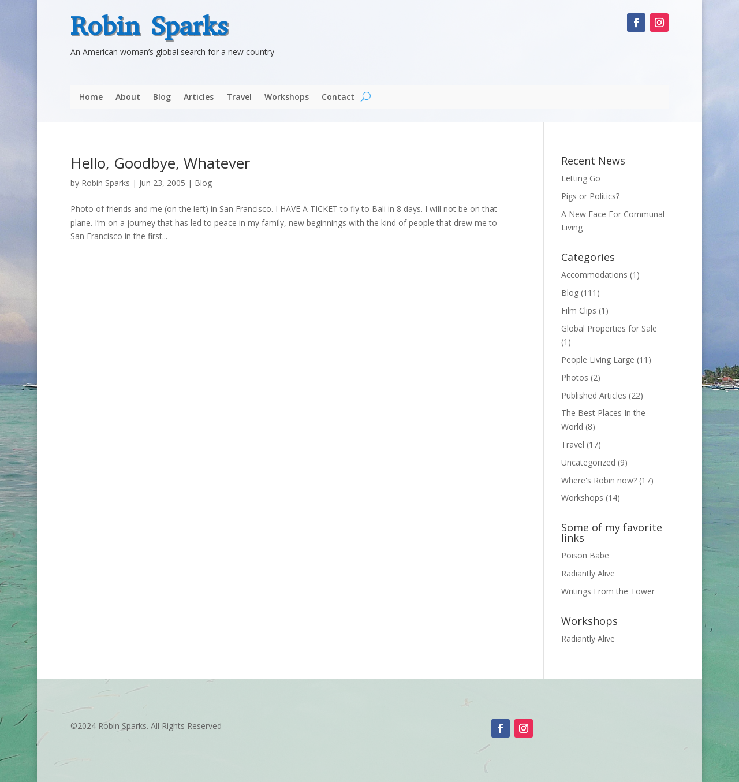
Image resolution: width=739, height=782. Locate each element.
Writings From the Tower (608, 591)
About (127, 97)
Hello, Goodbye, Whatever (160, 162)
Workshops (286, 97)
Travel (239, 97)
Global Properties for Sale (609, 328)
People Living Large (598, 359)
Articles (199, 97)
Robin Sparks (149, 26)
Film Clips (578, 310)
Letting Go (580, 178)
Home (91, 97)
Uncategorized (588, 462)
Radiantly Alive (588, 573)
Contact (338, 97)
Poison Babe (585, 555)
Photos (574, 377)
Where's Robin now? (599, 480)
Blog (162, 97)
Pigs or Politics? (590, 196)
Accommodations (594, 274)
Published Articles (593, 395)
